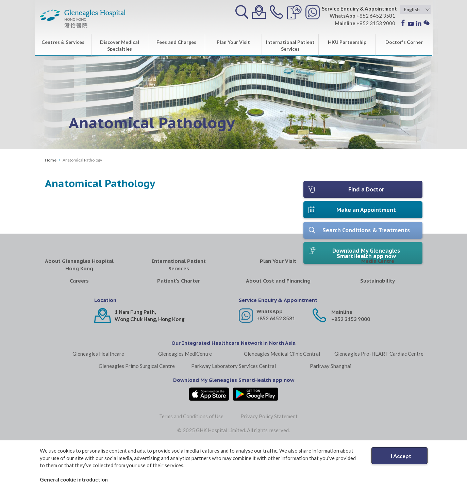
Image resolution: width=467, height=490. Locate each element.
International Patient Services (290, 45)
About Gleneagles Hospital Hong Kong (79, 310)
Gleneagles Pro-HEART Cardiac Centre (378, 399)
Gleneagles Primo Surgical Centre (137, 411)
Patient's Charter (178, 326)
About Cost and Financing (278, 326)
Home (50, 160)
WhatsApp (269, 357)
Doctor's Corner (404, 42)
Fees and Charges (176, 42)
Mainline (341, 357)
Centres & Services (62, 42)
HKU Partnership (347, 42)
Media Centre (377, 306)
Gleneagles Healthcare (98, 399)
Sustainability (377, 326)
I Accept (401, 456)
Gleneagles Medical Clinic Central (282, 399)
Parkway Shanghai (330, 411)
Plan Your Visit (233, 42)
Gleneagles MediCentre (185, 399)
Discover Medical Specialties (119, 45)
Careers (79, 326)
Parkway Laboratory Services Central (233, 411)
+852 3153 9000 (350, 364)
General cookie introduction (74, 479)
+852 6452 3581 (275, 364)
